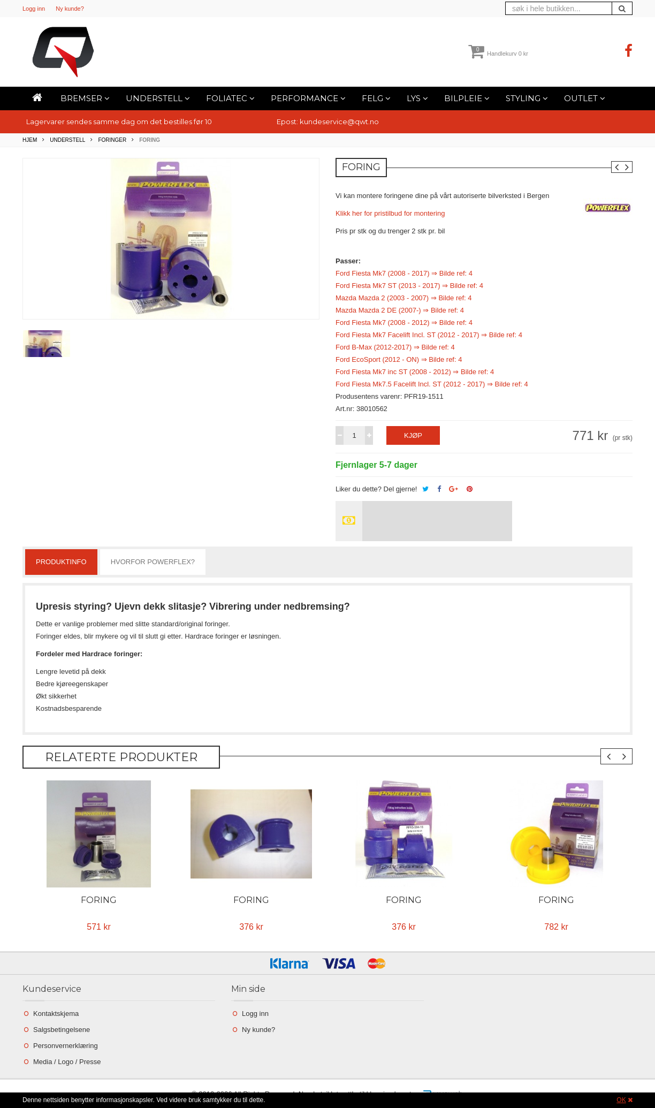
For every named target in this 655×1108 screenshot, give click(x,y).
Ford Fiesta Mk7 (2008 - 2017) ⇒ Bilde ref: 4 (404, 273)
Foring (99, 900)
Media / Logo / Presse (67, 1062)
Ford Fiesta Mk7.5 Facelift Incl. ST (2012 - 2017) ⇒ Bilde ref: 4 (432, 384)
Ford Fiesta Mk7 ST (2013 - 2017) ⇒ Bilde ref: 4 (409, 286)
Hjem (29, 140)
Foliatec (230, 98)
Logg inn (33, 8)
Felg (376, 98)
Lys (417, 98)
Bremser (85, 98)
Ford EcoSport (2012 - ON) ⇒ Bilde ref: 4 (399, 359)
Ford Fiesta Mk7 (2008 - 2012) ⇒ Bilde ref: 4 (404, 322)
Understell (158, 98)
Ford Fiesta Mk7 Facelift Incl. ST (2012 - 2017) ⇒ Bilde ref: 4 (429, 335)
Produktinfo (61, 562)
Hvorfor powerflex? (153, 562)
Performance (308, 98)
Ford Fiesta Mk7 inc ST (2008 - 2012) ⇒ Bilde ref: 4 (415, 372)
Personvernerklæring (65, 1046)
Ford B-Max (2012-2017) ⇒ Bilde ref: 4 (395, 347)
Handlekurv (498, 53)
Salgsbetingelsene (61, 1030)
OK (621, 1100)
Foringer (112, 140)
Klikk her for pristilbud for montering (390, 213)
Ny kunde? (70, 8)
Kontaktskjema (56, 1014)
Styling (527, 98)
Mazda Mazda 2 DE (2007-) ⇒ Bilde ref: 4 (400, 310)
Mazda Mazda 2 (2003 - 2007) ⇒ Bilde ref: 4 (404, 298)
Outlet (584, 98)
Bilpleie (467, 98)
